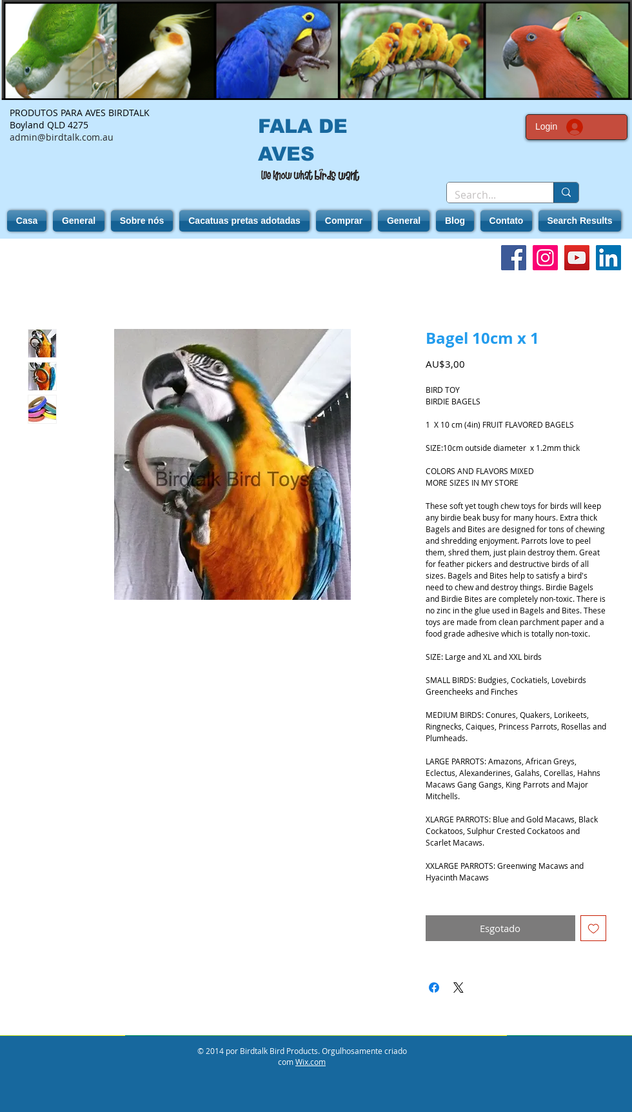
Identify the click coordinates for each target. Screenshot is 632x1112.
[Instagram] (545, 257)
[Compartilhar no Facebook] (434, 987)
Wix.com (310, 1062)
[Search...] (490, 195)
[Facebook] (513, 257)
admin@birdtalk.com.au (62, 137)
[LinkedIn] (608, 257)
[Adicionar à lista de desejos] (593, 928)
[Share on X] (458, 987)
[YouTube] (576, 257)
